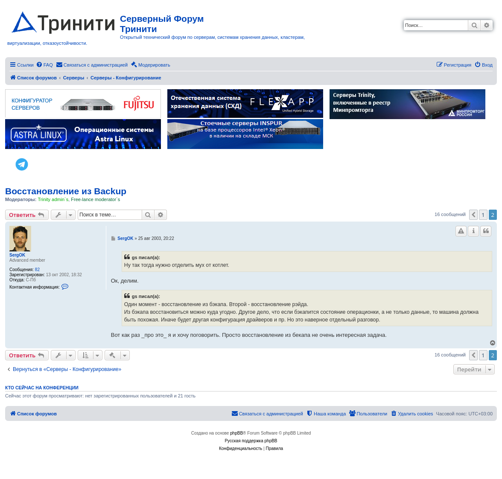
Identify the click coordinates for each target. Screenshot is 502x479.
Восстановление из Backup (65, 191)
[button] (473, 215)
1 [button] (483, 215)
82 (37, 269)
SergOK (17, 255)
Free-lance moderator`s (95, 199)
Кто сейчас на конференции (42, 387)
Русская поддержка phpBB (251, 440)
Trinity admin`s (53, 199)
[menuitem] (44, 65)
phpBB (236, 433)
